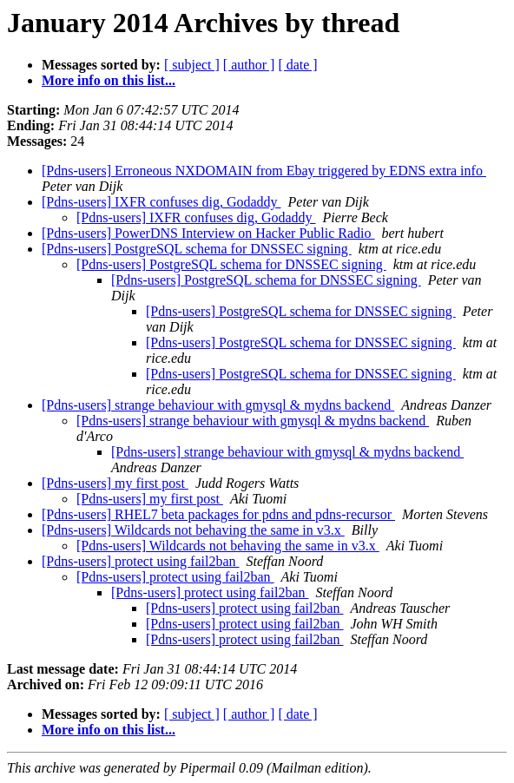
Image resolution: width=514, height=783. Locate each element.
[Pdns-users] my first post (115, 483)
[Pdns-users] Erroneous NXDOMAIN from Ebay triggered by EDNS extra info (264, 170)
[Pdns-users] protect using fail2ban (141, 561)
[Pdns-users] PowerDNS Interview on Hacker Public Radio (208, 233)
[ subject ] (192, 64)
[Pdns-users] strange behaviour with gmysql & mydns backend (218, 405)
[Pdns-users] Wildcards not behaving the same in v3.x (193, 530)
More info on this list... (108, 80)
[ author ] (249, 64)
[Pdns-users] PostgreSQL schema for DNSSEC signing (197, 248)
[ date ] (297, 64)
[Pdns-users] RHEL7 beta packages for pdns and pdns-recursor (218, 514)
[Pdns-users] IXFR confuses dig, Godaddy (161, 201)
